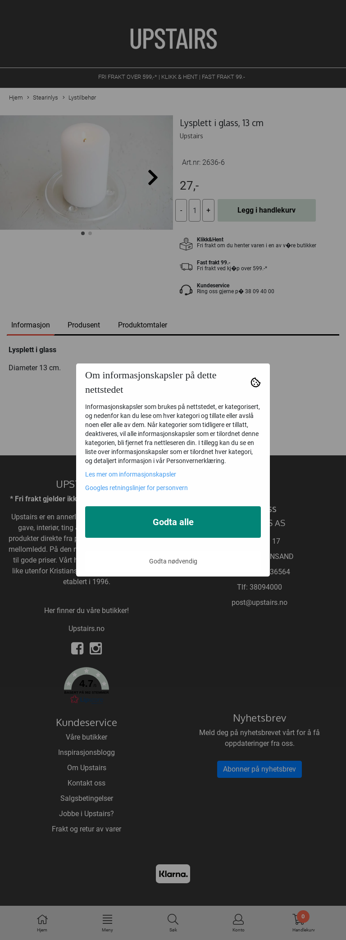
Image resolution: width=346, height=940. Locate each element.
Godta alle (173, 522)
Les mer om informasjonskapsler (130, 474)
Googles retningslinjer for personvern (136, 487)
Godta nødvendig (173, 561)
